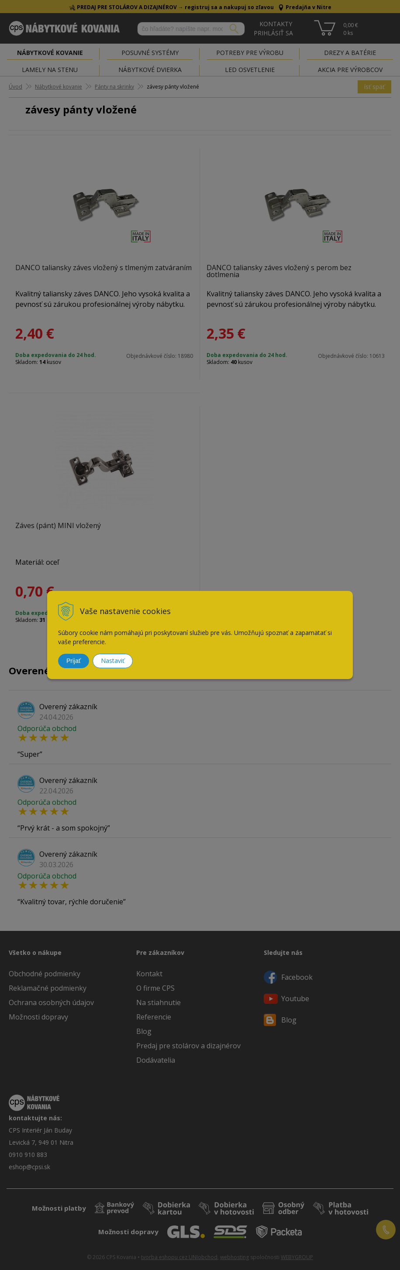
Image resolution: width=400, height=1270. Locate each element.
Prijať (73, 660)
